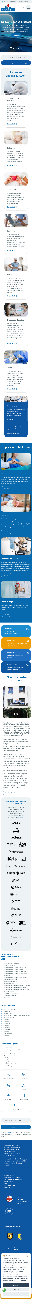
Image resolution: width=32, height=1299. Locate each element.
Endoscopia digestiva (15, 320)
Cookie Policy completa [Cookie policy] (20, 1280)
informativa (10, 1132)
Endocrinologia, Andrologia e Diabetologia (17, 1015)
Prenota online (12, 433)
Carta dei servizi (9, 1175)
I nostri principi (7, 602)
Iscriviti (13, 1127)
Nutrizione (7, 1023)
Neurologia (7, 1021)
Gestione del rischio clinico (12, 1177)
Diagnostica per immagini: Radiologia (15, 971)
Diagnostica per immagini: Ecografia (15, 967)
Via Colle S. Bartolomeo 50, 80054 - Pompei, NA (16, 1)
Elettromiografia (9, 1013)
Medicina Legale (9, 1017)
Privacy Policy (8, 1183)
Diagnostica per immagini (13, 99)
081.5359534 (11, 1151)
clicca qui (20, 817)
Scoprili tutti (11, 419)
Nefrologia (11, 275)
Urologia (6, 1035)
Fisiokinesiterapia (9, 983)
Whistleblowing (8, 1181)
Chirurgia (10, 368)
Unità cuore (11, 189)
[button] (11, 48)
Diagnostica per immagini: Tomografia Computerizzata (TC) (15, 978)
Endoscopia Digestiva (10, 981)
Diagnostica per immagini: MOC (13, 969)
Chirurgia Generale (9, 965)
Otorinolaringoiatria (10, 995)
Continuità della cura (9, 558)
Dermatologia (8, 1011)
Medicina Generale (9, 1056)
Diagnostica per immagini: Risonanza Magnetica (15, 974)
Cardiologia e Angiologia (11, 963)
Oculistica (7, 1025)
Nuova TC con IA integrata (16, 21)
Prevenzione (12, 406)
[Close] (27, 1256)
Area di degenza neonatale (12, 1050)
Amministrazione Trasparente (13, 1179)
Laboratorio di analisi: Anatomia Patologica (17, 985)
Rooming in (5, 515)
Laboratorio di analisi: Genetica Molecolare (17, 989)
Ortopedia (11, 231)
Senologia (7, 997)
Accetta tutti (16, 1285)
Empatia (4, 474)
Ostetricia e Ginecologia (11, 993)
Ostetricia (11, 148)
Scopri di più (16, 35)
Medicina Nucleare (9, 991)
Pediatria (6, 1031)
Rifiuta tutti (16, 1289)
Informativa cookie (9, 1185)
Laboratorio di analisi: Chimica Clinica (15, 987)
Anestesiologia (8, 1048)
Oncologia (7, 1027)
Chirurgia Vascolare (10, 1009)
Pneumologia (8, 1033)
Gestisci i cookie (9, 1187)
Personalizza (6, 1275)
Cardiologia (7, 1052)
